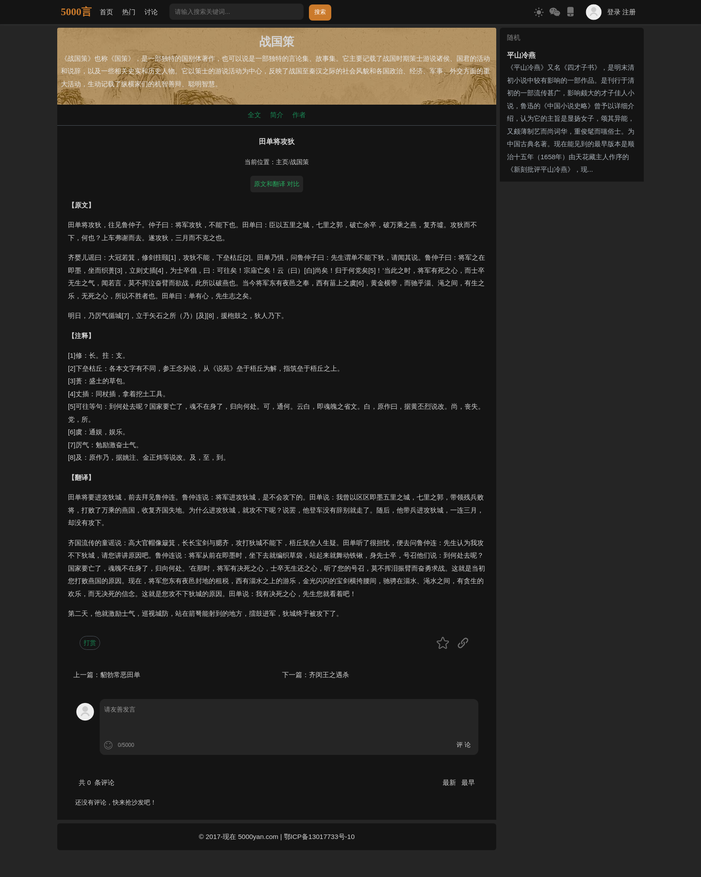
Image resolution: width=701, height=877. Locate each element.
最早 (468, 782)
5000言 (76, 11)
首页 (106, 12)
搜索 (320, 11)
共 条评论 (96, 782)
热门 (128, 12)
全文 (254, 115)
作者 (299, 115)
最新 (450, 782)
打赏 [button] (90, 642)
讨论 (151, 12)
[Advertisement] (572, 241)
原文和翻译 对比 (277, 183)
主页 (282, 162)
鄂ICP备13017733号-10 (319, 836)
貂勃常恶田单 (120, 674)
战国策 (299, 162)
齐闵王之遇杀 (329, 674)
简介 (276, 115)
